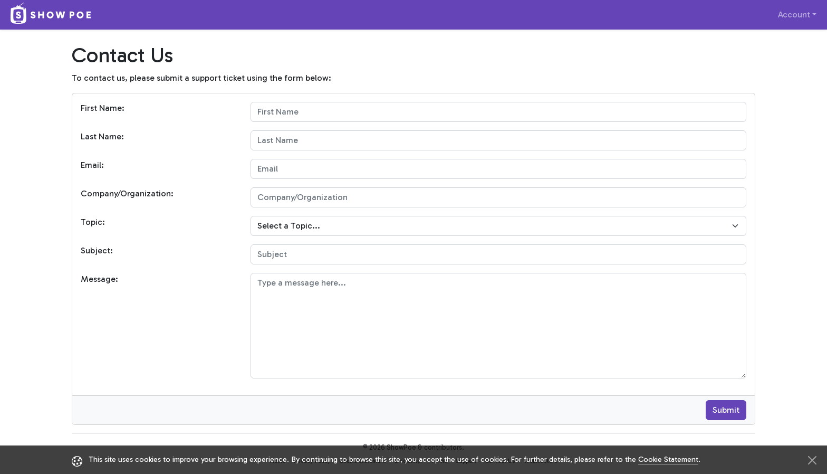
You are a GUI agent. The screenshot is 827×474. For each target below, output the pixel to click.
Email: (92, 165)
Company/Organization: (127, 193)
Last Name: (102, 136)
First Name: (102, 108)
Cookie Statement (668, 459)
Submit (726, 410)
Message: (99, 279)
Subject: (97, 250)
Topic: (93, 222)
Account (794, 15)
